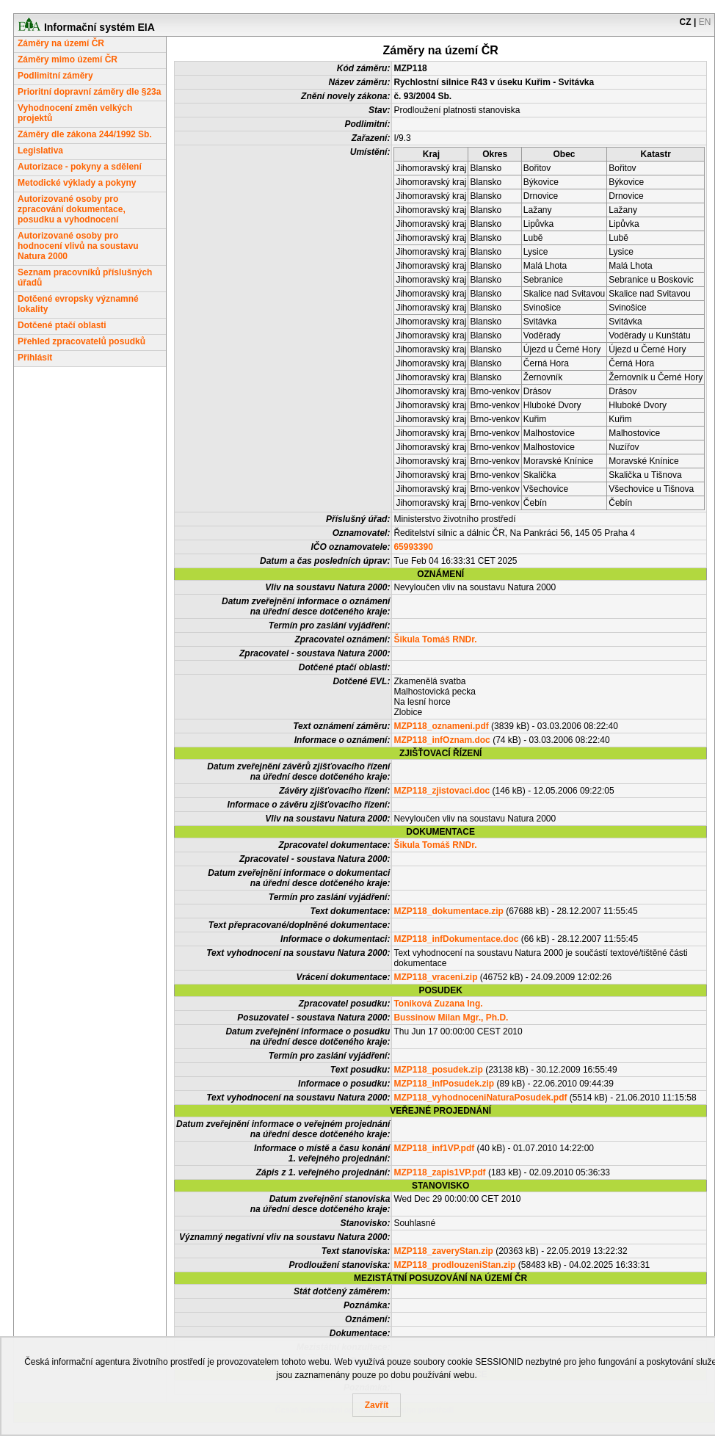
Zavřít (377, 1405)
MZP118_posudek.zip (437, 1070)
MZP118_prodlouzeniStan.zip (454, 1265)
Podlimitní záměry (55, 75)
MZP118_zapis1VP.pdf (439, 1172)
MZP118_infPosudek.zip (443, 1083)
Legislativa (40, 150)
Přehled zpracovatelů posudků (81, 341)
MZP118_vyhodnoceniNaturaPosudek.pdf (480, 1097)
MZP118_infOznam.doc (441, 740)
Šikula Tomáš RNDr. (434, 639)
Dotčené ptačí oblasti (62, 325)
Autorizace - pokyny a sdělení (80, 167)
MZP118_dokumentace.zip (448, 911)
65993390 (412, 547)
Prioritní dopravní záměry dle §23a (89, 92)
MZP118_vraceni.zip (435, 977)
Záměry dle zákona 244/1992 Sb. (85, 134)
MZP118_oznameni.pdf (440, 726)
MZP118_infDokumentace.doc (455, 939)
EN (705, 22)
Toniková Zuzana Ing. (437, 1003)
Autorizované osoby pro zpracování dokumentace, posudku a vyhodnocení (72, 209)
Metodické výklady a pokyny (77, 183)
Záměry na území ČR (61, 43)
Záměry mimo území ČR (67, 59)
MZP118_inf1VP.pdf (433, 1148)
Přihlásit (35, 357)
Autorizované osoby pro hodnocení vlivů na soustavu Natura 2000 (78, 246)
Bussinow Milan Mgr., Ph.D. (450, 1017)
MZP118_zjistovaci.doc (441, 791)
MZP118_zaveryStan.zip (443, 1251)
